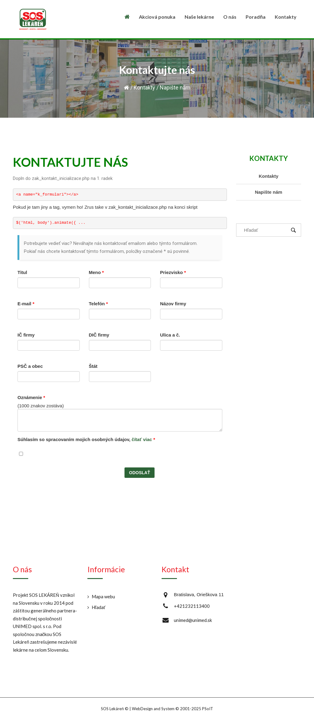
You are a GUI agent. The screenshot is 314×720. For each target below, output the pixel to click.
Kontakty (144, 87)
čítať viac (142, 439)
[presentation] (64, 479)
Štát (93, 366)
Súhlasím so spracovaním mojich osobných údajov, (86, 439)
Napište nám (268, 192)
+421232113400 (192, 606)
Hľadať (98, 607)
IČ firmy (26, 334)
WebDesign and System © (172, 708)
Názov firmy (173, 303)
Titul (22, 272)
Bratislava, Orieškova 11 (199, 594)
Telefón (98, 303)
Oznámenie (31, 397)
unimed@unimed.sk (193, 620)
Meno (96, 272)
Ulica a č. (170, 334)
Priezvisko (173, 272)
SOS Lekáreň (112, 708)
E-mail (25, 303)
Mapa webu (103, 596)
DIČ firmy (99, 334)
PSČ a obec (30, 366)
